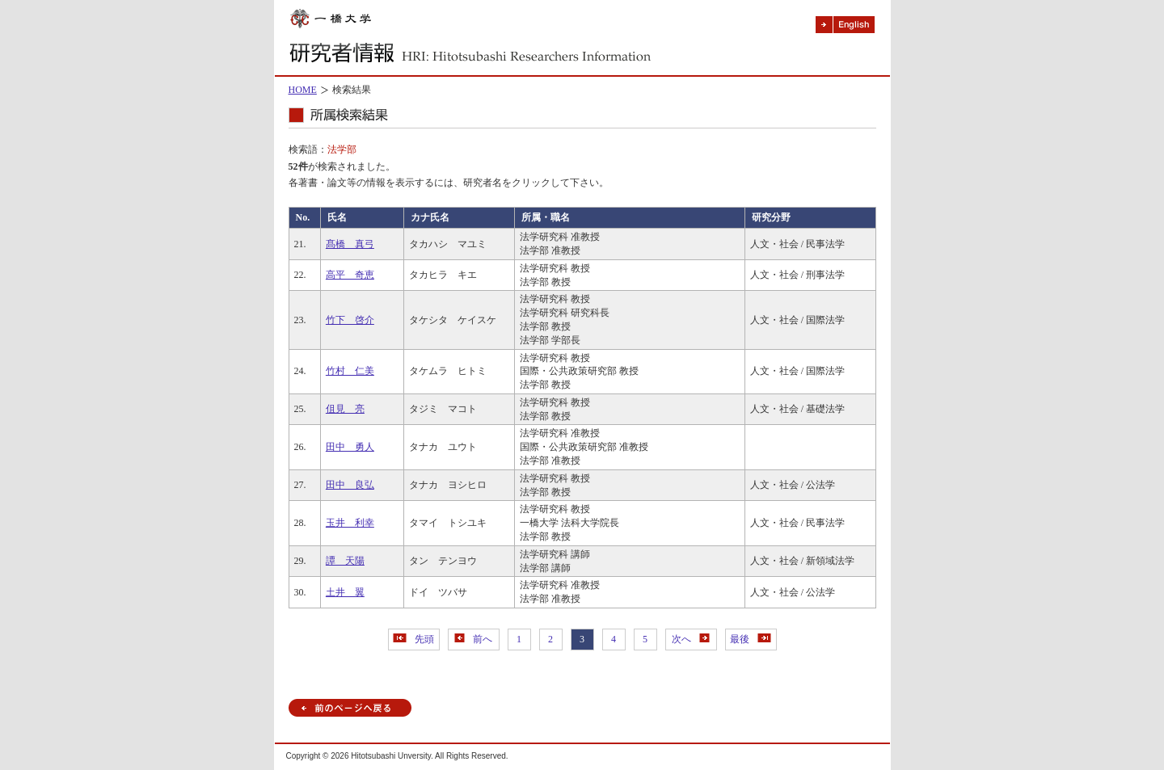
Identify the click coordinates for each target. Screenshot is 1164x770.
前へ (473, 639)
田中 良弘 (350, 484)
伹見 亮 (345, 408)
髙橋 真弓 (350, 244)
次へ (691, 639)
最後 (750, 639)
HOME (303, 89)
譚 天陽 (345, 560)
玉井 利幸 (350, 522)
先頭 (413, 639)
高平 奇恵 (350, 274)
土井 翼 (345, 592)
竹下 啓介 (350, 320)
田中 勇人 (350, 446)
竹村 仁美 (350, 371)
